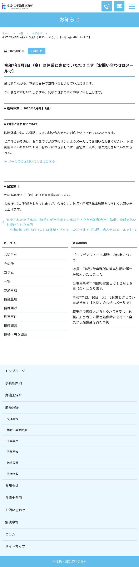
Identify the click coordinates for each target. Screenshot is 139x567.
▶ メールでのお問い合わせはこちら (29, 161)
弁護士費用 (13, 498)
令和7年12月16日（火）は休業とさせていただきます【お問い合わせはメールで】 (71, 230)
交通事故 (10, 290)
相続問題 (10, 326)
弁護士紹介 (13, 395)
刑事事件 (10, 317)
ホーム (6, 33)
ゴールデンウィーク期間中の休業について (103, 257)
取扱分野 (12, 407)
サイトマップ (15, 546)
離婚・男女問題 (15, 335)
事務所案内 (13, 383)
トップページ (15, 371)
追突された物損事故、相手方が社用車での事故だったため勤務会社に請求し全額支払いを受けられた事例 (71, 222)
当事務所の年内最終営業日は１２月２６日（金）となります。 (103, 286)
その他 (9, 264)
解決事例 (12, 522)
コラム (9, 272)
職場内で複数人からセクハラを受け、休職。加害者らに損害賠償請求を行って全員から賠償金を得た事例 (102, 317)
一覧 (20, 33)
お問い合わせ (15, 510)
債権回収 (10, 308)
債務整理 (10, 299)
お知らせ (37, 33)
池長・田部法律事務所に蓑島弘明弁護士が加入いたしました (103, 271)
